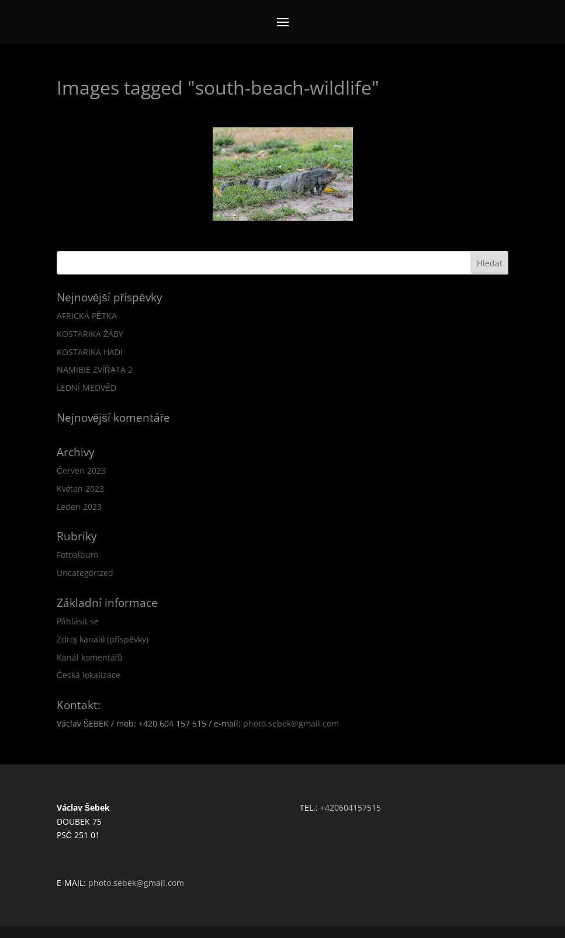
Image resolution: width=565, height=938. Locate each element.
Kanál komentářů (89, 657)
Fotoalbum (77, 554)
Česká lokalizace (88, 674)
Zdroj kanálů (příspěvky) (102, 639)
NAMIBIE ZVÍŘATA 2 (95, 369)
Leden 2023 (79, 506)
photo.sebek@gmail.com (291, 723)
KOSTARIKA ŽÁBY (90, 333)
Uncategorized (85, 572)
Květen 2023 (81, 488)
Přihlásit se (78, 621)
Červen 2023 (81, 470)
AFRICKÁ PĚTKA (87, 315)
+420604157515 (350, 807)
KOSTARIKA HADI (90, 351)
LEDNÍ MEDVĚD (86, 387)
